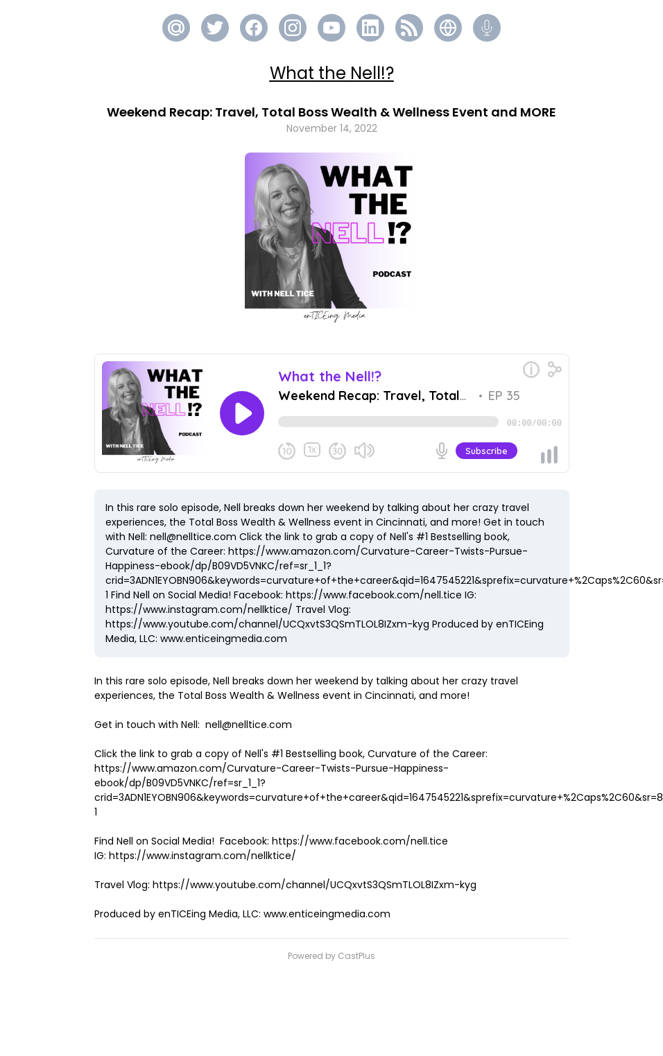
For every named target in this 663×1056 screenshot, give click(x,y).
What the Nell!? (332, 73)
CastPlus (356, 956)
